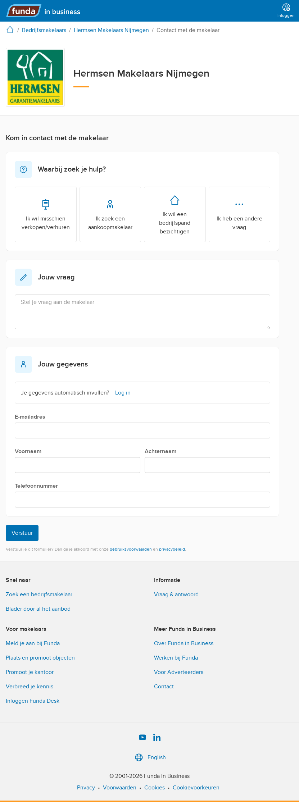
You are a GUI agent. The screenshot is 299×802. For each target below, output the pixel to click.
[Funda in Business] (46, 11)
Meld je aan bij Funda (33, 643)
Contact (164, 686)
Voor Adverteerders (178, 672)
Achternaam (160, 451)
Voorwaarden (119, 787)
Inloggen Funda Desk (32, 701)
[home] (11, 29)
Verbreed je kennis (29, 686)
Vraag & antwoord (176, 594)
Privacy (86, 787)
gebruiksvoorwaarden (131, 549)
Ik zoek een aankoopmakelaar (110, 214)
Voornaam (28, 451)
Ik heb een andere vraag (239, 214)
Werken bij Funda (176, 657)
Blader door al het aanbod (38, 608)
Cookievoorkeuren (196, 787)
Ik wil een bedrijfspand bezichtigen (174, 214)
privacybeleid (172, 549)
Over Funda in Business (183, 643)
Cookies (154, 787)
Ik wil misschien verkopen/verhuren (46, 214)
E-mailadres (30, 416)
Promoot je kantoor (30, 672)
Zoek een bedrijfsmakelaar (39, 594)
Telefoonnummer (36, 485)
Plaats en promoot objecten (40, 657)
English (149, 757)
